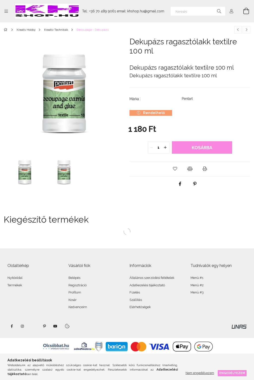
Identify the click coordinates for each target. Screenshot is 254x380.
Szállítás (135, 300)
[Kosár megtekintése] (243, 11)
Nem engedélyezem (200, 373)
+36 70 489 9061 (102, 11)
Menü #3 (197, 292)
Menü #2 (197, 285)
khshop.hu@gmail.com (145, 11)
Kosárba (202, 147)
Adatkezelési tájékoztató (147, 285)
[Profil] (231, 11)
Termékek (14, 285)
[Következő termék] (246, 29)
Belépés (74, 278)
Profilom (74, 292)
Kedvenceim (77, 307)
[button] (175, 169)
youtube (55, 326)
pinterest (44, 326)
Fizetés (134, 292)
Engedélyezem (232, 373)
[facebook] (180, 184)
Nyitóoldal (15, 278)
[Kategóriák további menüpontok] (6, 11)
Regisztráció (77, 285)
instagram (22, 326)
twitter (33, 326)
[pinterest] (195, 184)
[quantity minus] (152, 147)
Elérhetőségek (140, 307)
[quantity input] (159, 147)
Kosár (72, 300)
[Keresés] (198, 11)
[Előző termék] (238, 29)
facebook (11, 326)
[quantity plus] (165, 147)
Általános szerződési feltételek (151, 278)
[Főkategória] (6, 29)
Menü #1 (196, 278)
